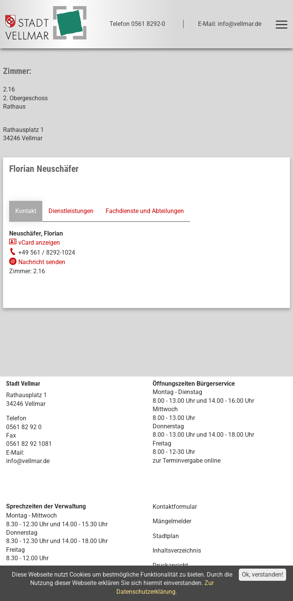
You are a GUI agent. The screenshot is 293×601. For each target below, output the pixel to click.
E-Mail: (15, 452)
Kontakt (25, 211)
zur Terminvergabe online (187, 460)
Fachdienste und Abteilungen (145, 211)
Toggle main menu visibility (283, 21)
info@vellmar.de (28, 461)
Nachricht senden (41, 262)
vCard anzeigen (39, 242)
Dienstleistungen (70, 211)
